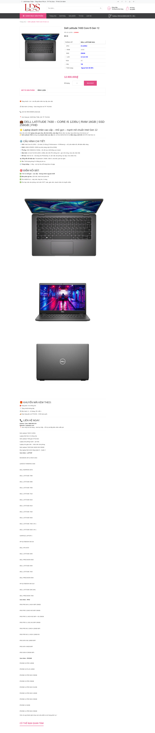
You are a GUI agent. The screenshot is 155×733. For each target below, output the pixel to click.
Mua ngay (90, 83)
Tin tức (81, 16)
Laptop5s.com (29, 425)
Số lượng (67, 83)
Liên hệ (88, 16)
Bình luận (42, 90)
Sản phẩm (72, 16)
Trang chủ (52, 16)
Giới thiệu (62, 16)
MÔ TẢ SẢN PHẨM (28, 90)
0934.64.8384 (121, 16)
